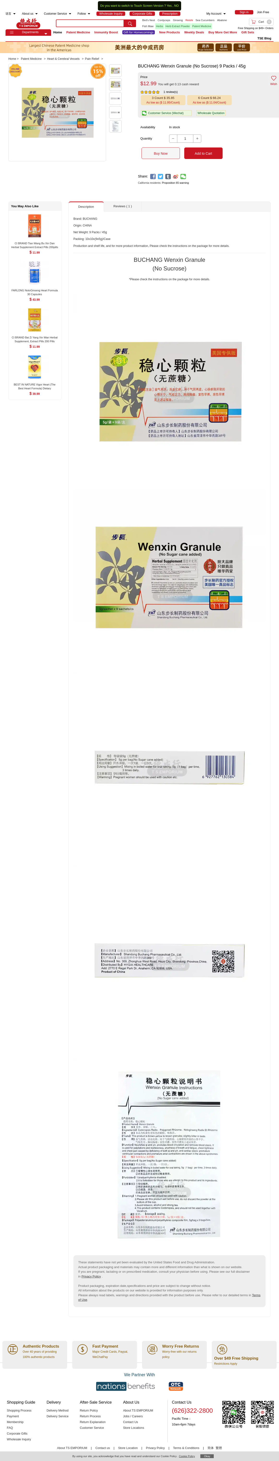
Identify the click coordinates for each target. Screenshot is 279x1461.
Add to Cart (203, 153)
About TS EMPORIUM (138, 1410)
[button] (45, 34)
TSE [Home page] (28, 23)
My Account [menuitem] (213, 13)
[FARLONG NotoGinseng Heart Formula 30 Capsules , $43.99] (35, 291)
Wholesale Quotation (211, 113)
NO (176, 5)
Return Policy (89, 1410)
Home (57, 32)
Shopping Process (19, 1410)
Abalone (222, 20)
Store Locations (133, 1428)
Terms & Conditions (186, 1448)
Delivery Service (57, 1416)
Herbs (159, 26)
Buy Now (160, 153)
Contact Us (130, 1422)
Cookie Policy (187, 1456)
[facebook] (153, 176)
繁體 (219, 1448)
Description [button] (86, 206)
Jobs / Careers (133, 1416)
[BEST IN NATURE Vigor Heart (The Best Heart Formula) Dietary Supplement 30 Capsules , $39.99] (35, 385)
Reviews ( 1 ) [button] (122, 206)
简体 (211, 1448)
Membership (15, 1422)
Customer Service (92, 1428)
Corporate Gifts (17, 1433)
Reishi (189, 20)
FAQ (10, 1428)
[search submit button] (130, 23)
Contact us (102, 1448)
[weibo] (175, 176)
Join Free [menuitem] (263, 12)
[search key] (90, 23)
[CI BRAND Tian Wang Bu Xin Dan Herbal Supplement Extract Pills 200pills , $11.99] (35, 244)
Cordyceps (164, 20)
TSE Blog (264, 38)
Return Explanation (93, 1422)
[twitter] (160, 176)
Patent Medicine (201, 26)
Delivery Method (57, 1410)
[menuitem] (14, 13)
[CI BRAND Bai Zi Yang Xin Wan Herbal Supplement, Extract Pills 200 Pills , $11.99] (35, 338)
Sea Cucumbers (205, 20)
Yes (169, 5)
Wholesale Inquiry (19, 1439)
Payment (13, 1416)
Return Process (90, 1416)
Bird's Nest (148, 20)
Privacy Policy (91, 1276)
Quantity (146, 138)
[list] (184, 23)
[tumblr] (168, 176)
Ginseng (178, 20)
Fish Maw (148, 26)
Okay (207, 1456)
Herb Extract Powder (178, 26)
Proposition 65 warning (175, 182)
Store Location (128, 1448)
